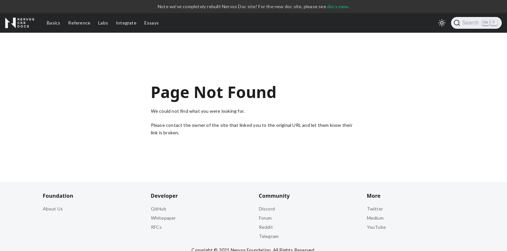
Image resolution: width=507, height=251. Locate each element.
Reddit (266, 227)
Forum (265, 218)
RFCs (156, 227)
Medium (375, 218)
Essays (151, 22)
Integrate (126, 22)
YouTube (376, 227)
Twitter (375, 208)
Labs (103, 22)
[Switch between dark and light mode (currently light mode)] (442, 23)
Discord (267, 208)
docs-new (337, 6)
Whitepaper (163, 218)
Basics (53, 22)
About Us (53, 208)
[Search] (476, 23)
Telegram (269, 236)
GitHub (158, 208)
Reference (79, 22)
